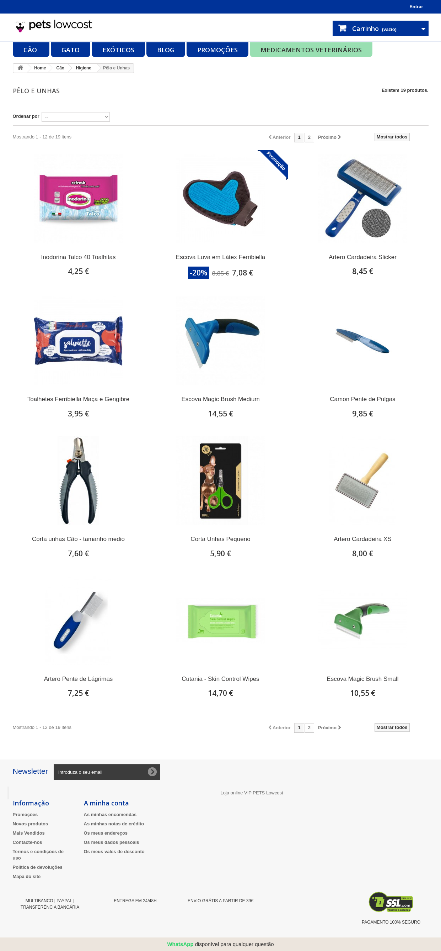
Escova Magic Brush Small (362, 679)
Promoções (217, 50)
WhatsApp (180, 944)
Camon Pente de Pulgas (362, 399)
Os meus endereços (106, 833)
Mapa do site (27, 876)
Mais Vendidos (29, 833)
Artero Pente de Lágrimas (78, 679)
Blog (165, 50)
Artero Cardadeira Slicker (363, 257)
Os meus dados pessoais (111, 842)
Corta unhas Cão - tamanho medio (78, 539)
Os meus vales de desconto (114, 851)
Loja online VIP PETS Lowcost (251, 792)
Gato (70, 50)
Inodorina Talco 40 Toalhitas (78, 257)
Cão (31, 50)
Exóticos (118, 50)
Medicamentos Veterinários (311, 50)
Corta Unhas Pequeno (220, 539)
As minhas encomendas (110, 814)
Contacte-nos (27, 842)
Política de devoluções (38, 867)
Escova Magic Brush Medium (220, 399)
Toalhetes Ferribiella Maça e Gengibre (78, 399)
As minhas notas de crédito (114, 823)
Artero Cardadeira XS (363, 539)
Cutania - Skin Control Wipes (220, 679)
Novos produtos (30, 823)
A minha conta (106, 803)
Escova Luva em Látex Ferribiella (220, 257)
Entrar (416, 6)
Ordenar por (26, 116)
